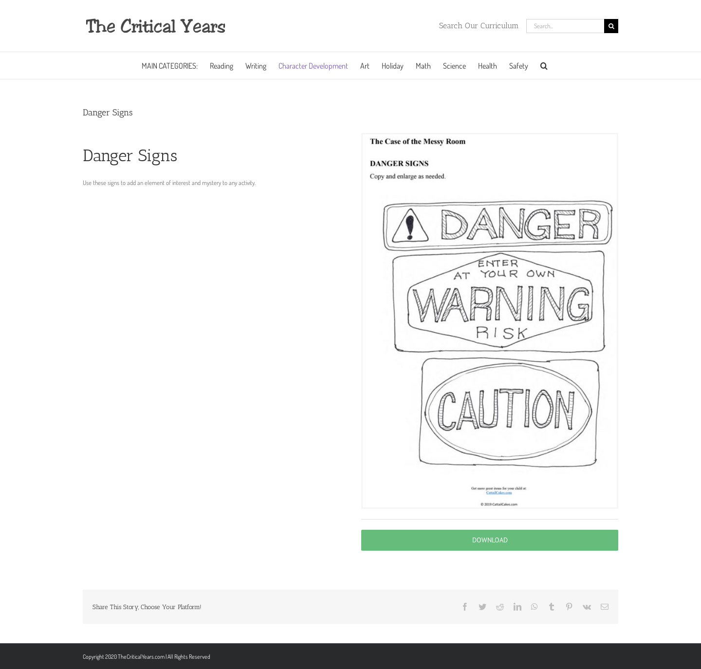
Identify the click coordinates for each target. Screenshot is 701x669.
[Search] (611, 26)
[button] (544, 65)
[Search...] (565, 26)
